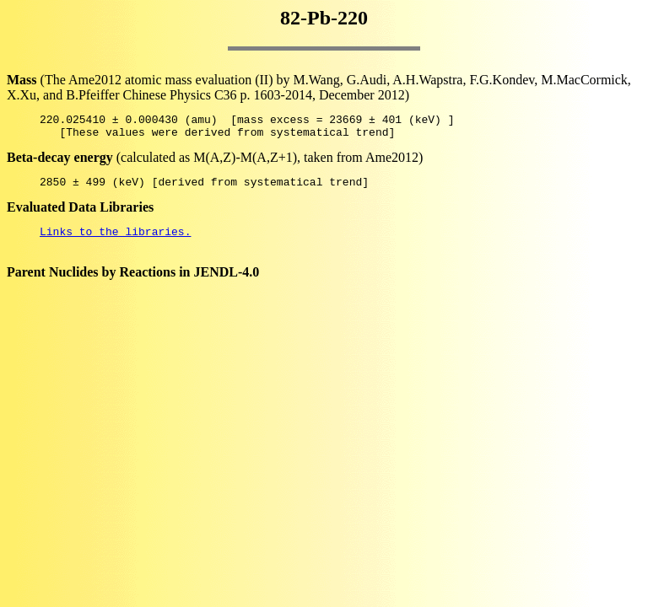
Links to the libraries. (115, 241)
